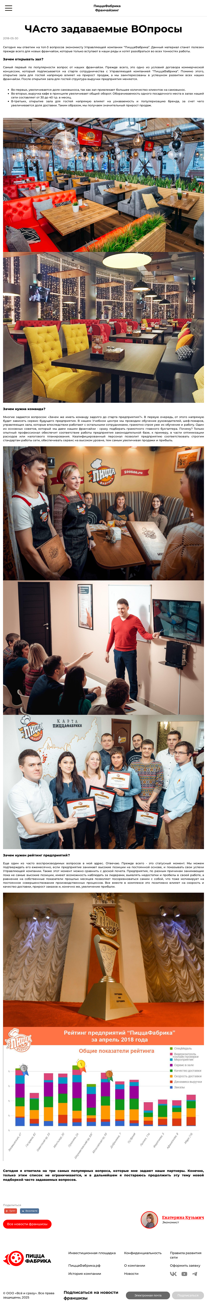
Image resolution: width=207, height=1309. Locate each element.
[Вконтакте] (29, 1211)
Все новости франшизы (27, 1224)
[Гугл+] (10, 1211)
